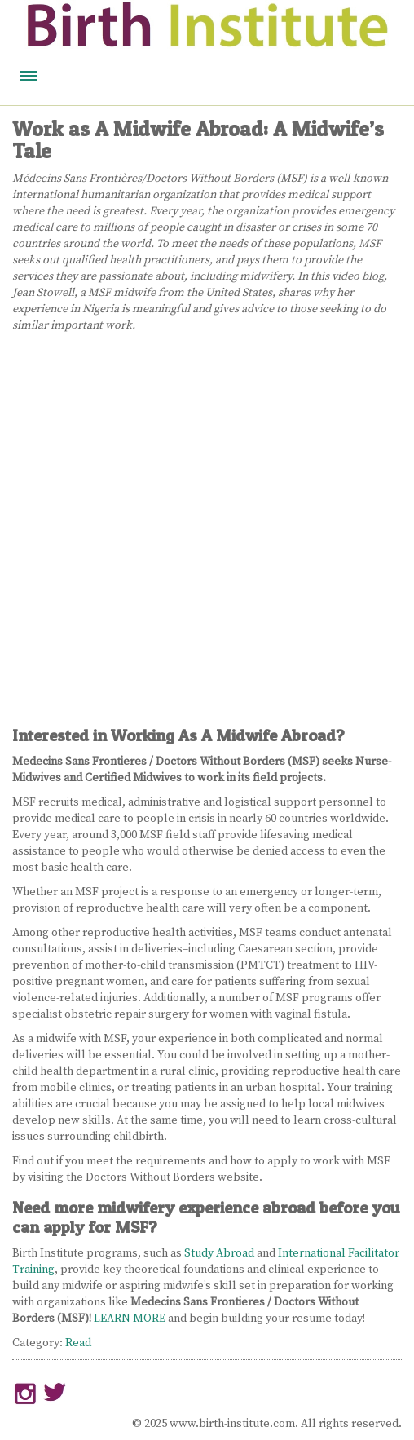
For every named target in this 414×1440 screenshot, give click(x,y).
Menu (28, 76)
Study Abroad (219, 1253)
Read (78, 1343)
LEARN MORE (129, 1318)
